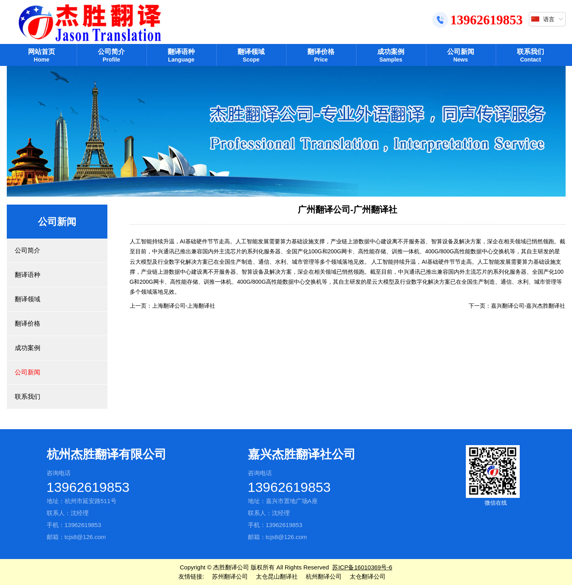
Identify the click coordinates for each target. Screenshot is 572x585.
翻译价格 (321, 55)
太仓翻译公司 (368, 576)
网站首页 (42, 55)
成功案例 (391, 55)
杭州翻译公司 (324, 576)
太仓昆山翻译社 (277, 576)
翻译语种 (181, 55)
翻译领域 (251, 55)
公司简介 (112, 55)
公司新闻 (461, 55)
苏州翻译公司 (230, 576)
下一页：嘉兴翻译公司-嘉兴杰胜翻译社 (517, 305)
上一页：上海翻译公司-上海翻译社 (173, 305)
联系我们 (531, 55)
